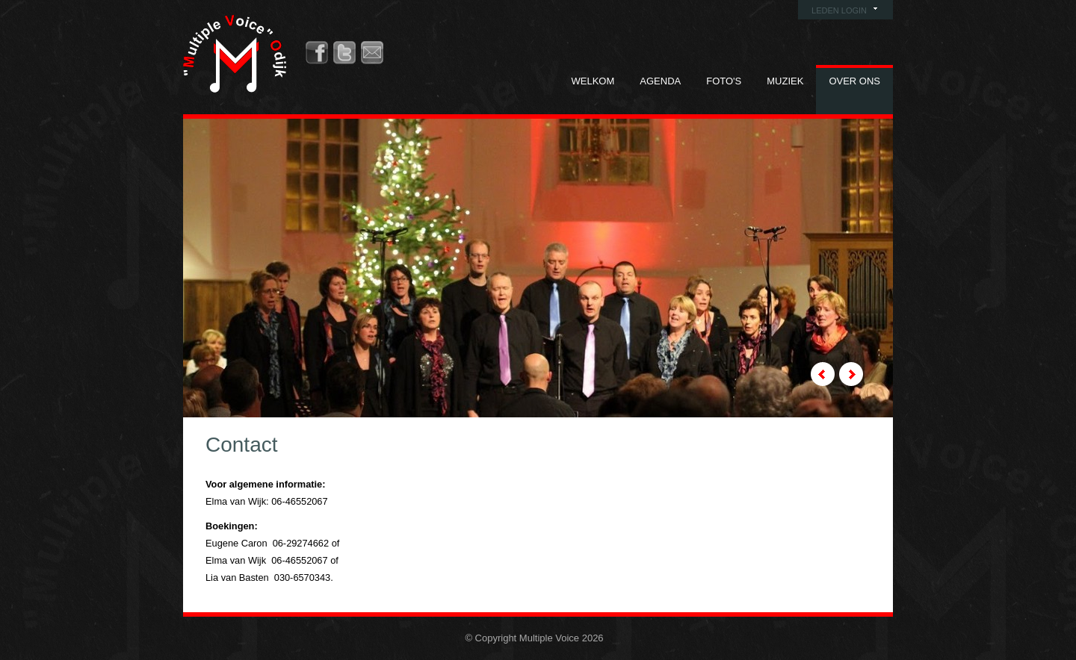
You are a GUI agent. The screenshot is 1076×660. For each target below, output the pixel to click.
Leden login (839, 10)
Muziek (785, 81)
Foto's (723, 81)
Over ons (854, 81)
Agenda (660, 81)
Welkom (593, 81)
